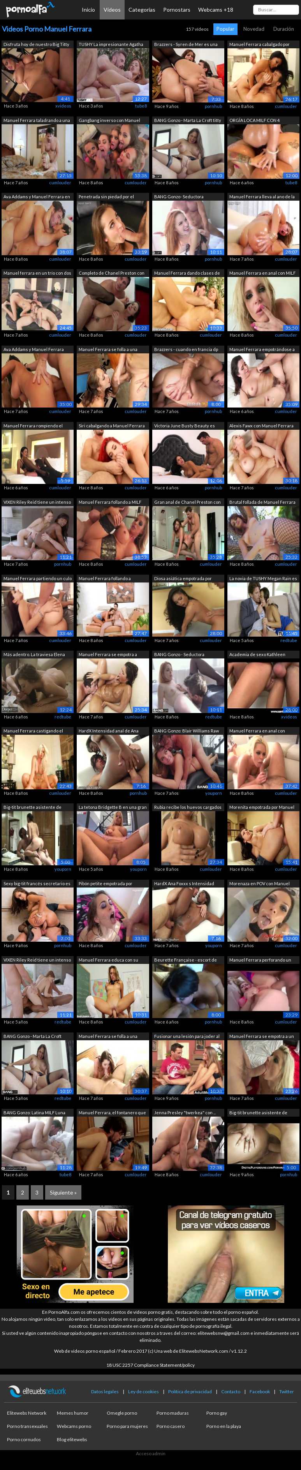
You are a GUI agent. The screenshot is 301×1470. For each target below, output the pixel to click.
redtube (288, 640)
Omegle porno (122, 1413)
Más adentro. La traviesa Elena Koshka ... (34, 655)
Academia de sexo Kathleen (257, 654)
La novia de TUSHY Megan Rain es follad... (263, 579)
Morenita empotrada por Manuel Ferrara (261, 808)
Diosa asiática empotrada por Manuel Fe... (183, 579)
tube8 (141, 105)
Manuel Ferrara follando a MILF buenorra (110, 502)
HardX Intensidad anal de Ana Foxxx (109, 731)
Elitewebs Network (26, 1413)
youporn (213, 793)
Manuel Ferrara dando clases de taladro (187, 273)
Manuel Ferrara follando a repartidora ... (105, 579)
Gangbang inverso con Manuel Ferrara (109, 121)
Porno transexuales (27, 1426)
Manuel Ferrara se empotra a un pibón (261, 1037)
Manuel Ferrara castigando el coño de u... (33, 731)
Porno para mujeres (127, 1426)
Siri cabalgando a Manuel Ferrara (112, 425)
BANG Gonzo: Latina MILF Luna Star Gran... (34, 1113)
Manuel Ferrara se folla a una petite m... (108, 1037)
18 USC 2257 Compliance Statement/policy (150, 1365)
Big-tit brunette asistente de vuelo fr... (33, 808)
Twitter (286, 1391)
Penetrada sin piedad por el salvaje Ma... (106, 197)
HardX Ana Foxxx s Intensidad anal (184, 884)
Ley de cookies (143, 1391)
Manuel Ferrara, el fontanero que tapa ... (112, 1113)
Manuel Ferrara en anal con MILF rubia (262, 273)
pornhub (213, 106)
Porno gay (216, 1413)
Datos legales (105, 1391)
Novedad (253, 29)
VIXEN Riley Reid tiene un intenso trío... (37, 502)
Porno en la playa (223, 1426)
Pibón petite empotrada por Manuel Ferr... (105, 884)
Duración (283, 29)
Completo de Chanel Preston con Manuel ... (111, 273)
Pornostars (176, 9)
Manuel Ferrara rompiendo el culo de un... (33, 426)
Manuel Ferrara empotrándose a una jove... (262, 350)
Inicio (88, 9)
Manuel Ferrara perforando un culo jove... (260, 960)
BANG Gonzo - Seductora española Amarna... (179, 655)
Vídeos (112, 9)
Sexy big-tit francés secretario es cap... (37, 884)
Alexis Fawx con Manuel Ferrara (261, 425)
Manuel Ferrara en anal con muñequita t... (257, 731)
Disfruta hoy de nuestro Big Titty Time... (36, 45)
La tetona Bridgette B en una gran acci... (113, 808)
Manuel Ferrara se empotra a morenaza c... (108, 655)
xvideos (63, 105)
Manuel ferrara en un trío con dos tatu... (37, 273)
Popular (225, 29)
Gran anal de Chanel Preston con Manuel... (187, 502)
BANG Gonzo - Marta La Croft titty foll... (187, 121)
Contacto (230, 1391)
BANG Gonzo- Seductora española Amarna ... (179, 197)
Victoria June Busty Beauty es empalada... (184, 426)
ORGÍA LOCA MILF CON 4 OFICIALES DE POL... (254, 121)
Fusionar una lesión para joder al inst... (187, 1037)
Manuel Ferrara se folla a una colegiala (108, 350)
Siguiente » (63, 1192)
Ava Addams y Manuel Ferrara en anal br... (37, 197)
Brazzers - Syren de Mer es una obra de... (186, 45)
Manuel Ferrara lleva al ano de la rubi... (262, 197)
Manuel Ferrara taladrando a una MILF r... (37, 121)
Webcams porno (74, 1426)
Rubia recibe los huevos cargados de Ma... (188, 808)
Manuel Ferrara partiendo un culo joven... (38, 579)
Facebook (260, 1391)
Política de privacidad (190, 1391)
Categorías (141, 9)
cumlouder (286, 106)
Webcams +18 (215, 9)
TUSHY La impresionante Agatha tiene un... (111, 45)
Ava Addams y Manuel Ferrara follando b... (34, 350)
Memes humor (72, 1413)
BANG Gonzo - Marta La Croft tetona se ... (33, 1037)
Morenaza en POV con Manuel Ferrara (259, 884)
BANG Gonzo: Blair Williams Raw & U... (186, 731)
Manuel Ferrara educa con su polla (108, 960)
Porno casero (171, 1426)
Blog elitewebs (72, 1439)
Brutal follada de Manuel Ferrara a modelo (262, 502)
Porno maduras (173, 1413)
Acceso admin (150, 1453)
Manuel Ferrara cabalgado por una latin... (259, 45)
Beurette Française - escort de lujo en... (185, 960)
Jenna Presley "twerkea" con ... (185, 1112)
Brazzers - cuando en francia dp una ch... (186, 350)
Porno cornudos (24, 1439)
